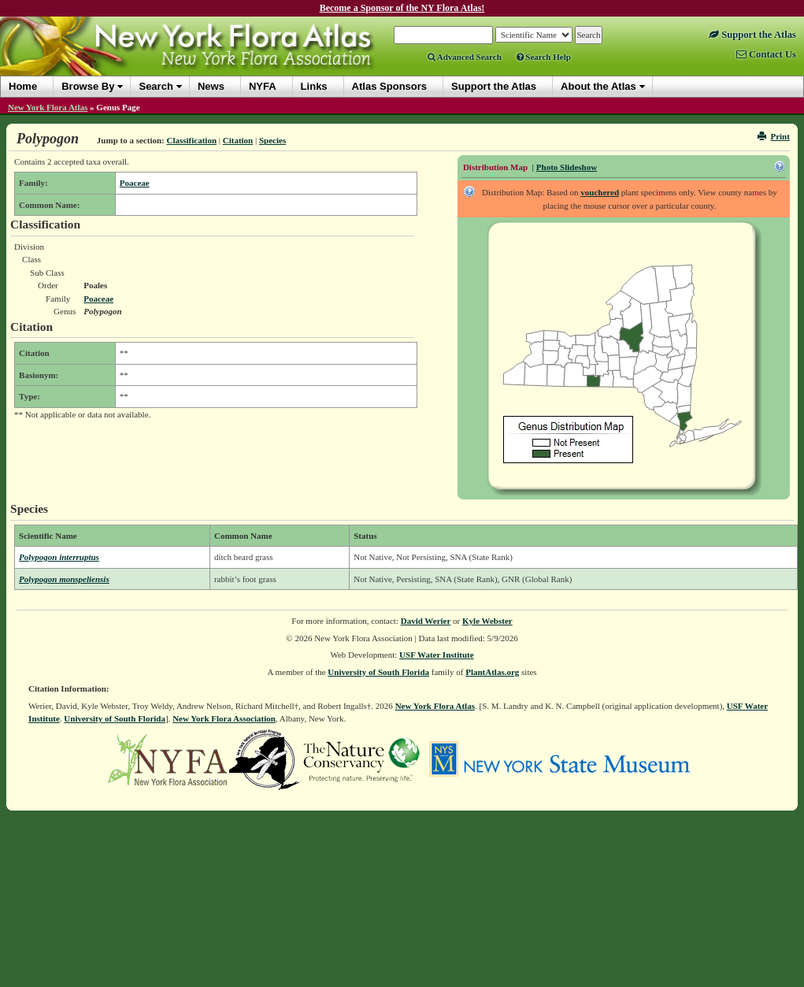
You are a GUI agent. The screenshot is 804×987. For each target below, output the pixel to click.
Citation (238, 140)
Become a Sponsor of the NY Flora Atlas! (402, 7)
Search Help (544, 56)
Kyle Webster (487, 620)
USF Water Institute (436, 654)
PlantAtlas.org (492, 672)
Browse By (87, 86)
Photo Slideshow (566, 167)
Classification (191, 140)
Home (23, 86)
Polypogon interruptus (59, 557)
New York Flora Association (224, 718)
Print (774, 136)
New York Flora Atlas (47, 107)
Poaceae (135, 182)
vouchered (599, 192)
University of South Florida (378, 672)
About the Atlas (598, 86)
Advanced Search (465, 56)
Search (155, 86)
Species (272, 140)
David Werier (426, 620)
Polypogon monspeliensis (64, 579)
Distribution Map (495, 167)
